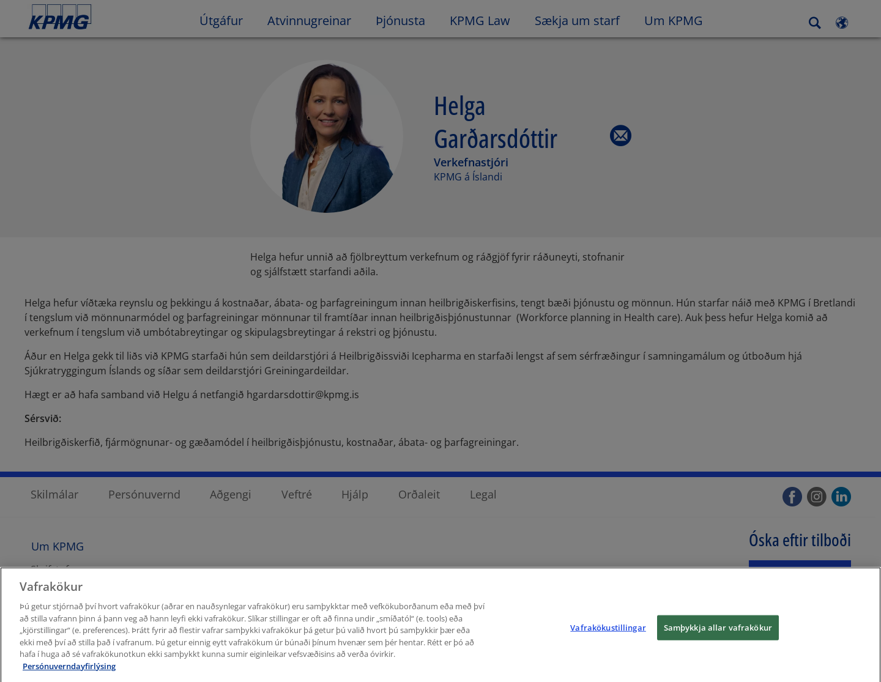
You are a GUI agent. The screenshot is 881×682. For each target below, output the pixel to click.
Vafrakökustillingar (607, 632)
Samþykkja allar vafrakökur (718, 632)
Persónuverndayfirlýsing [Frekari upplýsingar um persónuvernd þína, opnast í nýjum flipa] (69, 670)
